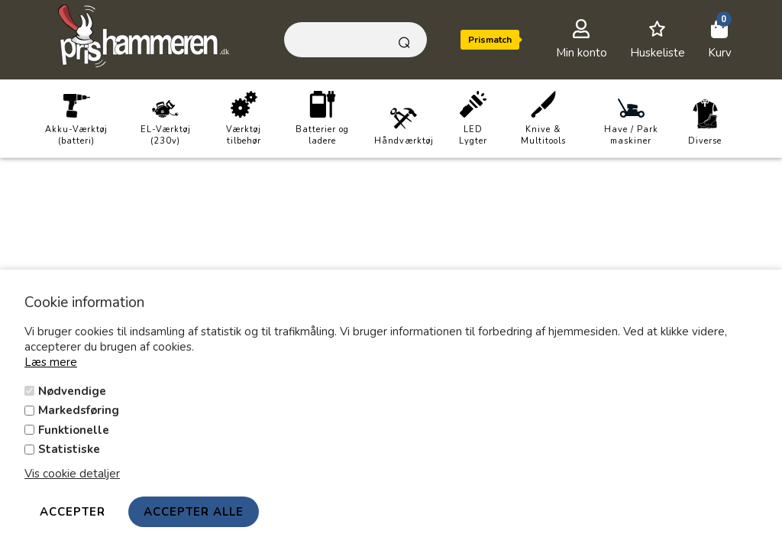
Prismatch (490, 40)
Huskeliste (657, 52)
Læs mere (50, 362)
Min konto (581, 52)
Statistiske (69, 449)
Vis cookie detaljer (72, 473)
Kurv (720, 52)
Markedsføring (78, 410)
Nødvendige (72, 391)
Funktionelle (73, 430)
